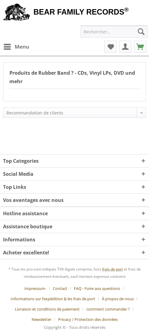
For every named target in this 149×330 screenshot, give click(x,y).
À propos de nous (118, 298)
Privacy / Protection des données (88, 319)
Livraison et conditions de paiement (47, 309)
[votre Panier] (125, 47)
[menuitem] (16, 47)
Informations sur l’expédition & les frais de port (53, 298)
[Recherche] (141, 32)
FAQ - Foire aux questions (97, 288)
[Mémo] (110, 47)
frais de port (112, 269)
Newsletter (41, 319)
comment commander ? (108, 309)
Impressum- (35, 288)
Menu (16, 46)
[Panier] (140, 47)
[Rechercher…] (114, 32)
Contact (60, 288)
